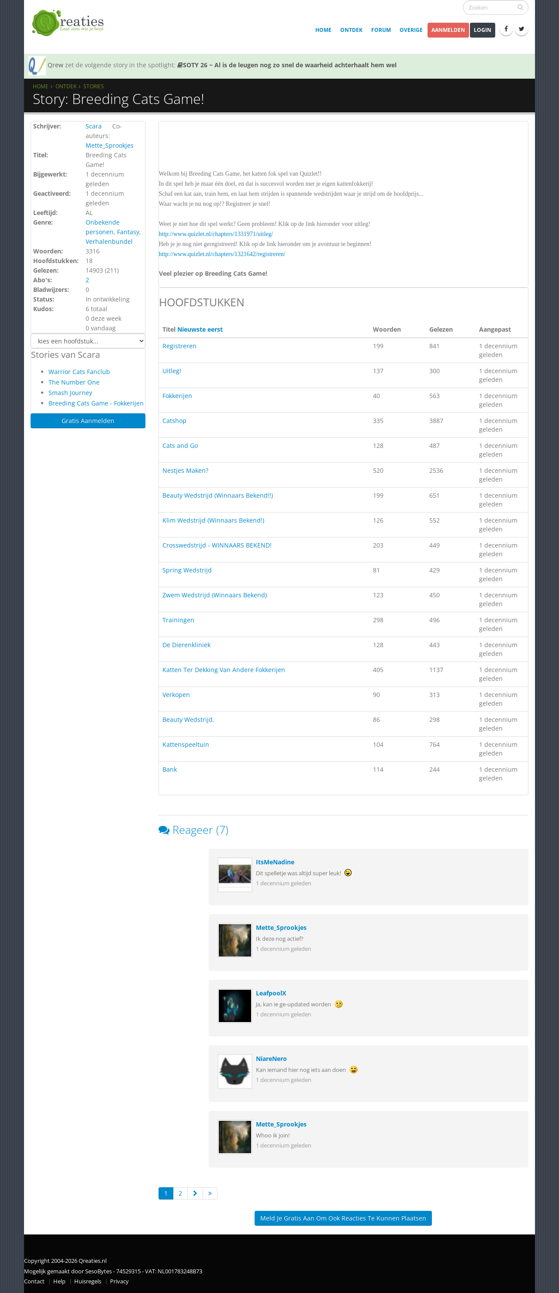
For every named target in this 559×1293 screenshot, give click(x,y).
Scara (94, 126)
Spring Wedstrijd (187, 570)
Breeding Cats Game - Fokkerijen (96, 403)
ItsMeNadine (275, 862)
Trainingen (178, 620)
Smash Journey (70, 392)
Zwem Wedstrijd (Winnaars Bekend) (214, 595)
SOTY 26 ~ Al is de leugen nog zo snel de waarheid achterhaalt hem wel (287, 65)
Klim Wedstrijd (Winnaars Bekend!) (213, 520)
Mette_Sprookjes (110, 145)
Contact (34, 1281)
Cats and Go (180, 445)
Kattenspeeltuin (185, 744)
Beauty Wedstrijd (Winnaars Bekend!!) (217, 495)
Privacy (119, 1281)
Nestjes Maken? (185, 470)
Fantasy (128, 232)
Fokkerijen (177, 396)
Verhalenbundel (109, 241)
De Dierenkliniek (186, 645)
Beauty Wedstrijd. (188, 719)
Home (323, 30)
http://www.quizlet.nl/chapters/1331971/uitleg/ (216, 234)
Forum (381, 30)
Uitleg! (171, 371)
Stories (93, 86)
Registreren (179, 346)
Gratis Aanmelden (88, 420)
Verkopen (176, 694)
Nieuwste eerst (200, 329)
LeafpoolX (271, 993)
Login (482, 30)
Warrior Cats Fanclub (79, 371)
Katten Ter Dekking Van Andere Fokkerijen (223, 670)
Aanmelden (448, 30)
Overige (411, 30)
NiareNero (271, 1058)
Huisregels (87, 1281)
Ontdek (351, 30)
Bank (169, 769)
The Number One (74, 382)
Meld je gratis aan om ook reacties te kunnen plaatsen (343, 1218)
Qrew (55, 65)
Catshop (174, 420)
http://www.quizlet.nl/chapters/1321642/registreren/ (222, 254)
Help (59, 1281)
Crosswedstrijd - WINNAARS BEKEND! (217, 545)
